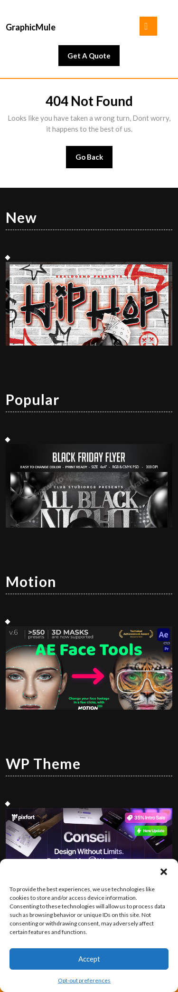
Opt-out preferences (84, 980)
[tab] (148, 26)
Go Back (94, 160)
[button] (164, 871)
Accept (89, 958)
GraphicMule (31, 27)
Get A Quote (93, 58)
